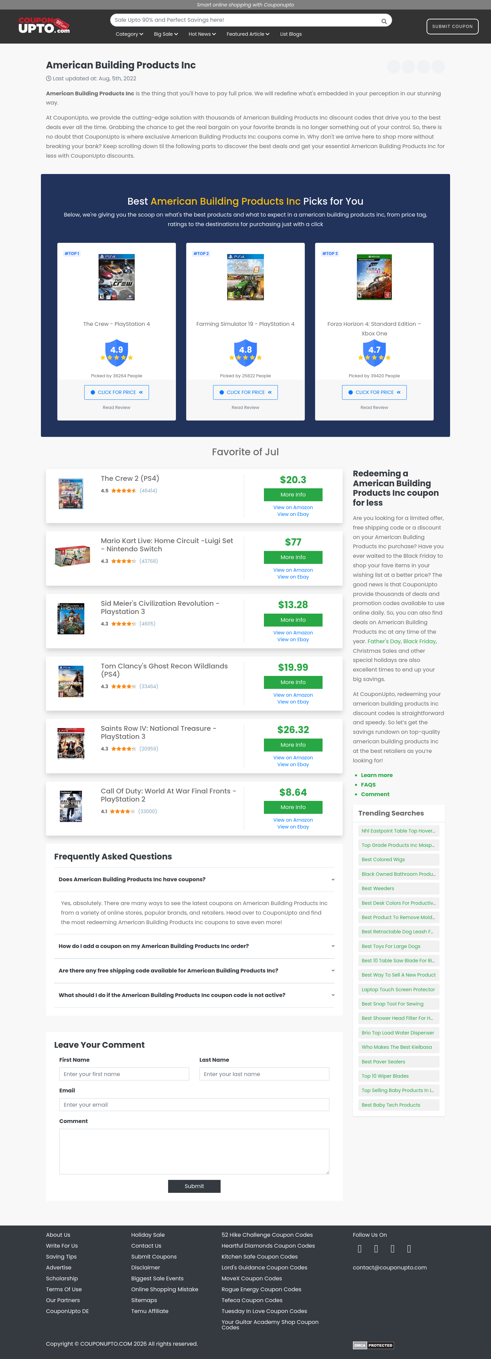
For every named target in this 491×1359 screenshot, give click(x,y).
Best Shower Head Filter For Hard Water (408, 1018)
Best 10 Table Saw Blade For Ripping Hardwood (417, 960)
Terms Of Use (64, 1289)
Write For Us (62, 1246)
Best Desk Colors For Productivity (400, 903)
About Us (58, 1235)
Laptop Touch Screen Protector (398, 989)
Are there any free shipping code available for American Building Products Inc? (168, 971)
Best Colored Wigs (383, 859)
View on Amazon (293, 507)
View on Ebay (293, 514)
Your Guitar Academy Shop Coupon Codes (270, 1324)
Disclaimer (145, 1267)
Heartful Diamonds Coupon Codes (268, 1246)
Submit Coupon (453, 27)
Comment (73, 1121)
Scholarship (62, 1278)
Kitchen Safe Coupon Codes (260, 1257)
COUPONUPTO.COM (106, 1344)
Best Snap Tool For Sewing (392, 1003)
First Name (74, 1060)
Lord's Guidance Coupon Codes (265, 1267)
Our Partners (63, 1300)
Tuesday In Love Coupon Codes (264, 1311)
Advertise (59, 1267)
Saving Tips (61, 1257)
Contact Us (146, 1246)
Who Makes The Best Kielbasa (397, 1047)
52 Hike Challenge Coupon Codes (267, 1235)
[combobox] (251, 20)
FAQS (368, 785)
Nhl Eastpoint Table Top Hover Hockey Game (414, 830)
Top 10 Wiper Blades (385, 1076)
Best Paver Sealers (383, 1061)
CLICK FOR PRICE (116, 392)
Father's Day (384, 641)
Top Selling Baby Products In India (402, 1090)
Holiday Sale (148, 1235)
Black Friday (419, 641)
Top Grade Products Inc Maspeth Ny (404, 845)
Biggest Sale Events (157, 1278)
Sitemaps (144, 1300)
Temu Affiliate (149, 1311)
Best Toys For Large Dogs (391, 946)
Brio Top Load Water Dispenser (398, 1032)
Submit (194, 1186)
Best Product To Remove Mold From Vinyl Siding (418, 917)
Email (67, 1090)
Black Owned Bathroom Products (401, 874)
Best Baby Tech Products (391, 1105)
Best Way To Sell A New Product (399, 974)
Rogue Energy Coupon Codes (261, 1289)
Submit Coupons (154, 1257)
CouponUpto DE (67, 1311)
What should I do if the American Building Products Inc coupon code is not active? (172, 995)
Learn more (377, 775)
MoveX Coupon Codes (252, 1278)
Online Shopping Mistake (164, 1289)
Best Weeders (378, 888)
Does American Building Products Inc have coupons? (132, 879)
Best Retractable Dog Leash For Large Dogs (412, 931)
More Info (293, 495)
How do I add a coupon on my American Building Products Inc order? (154, 946)
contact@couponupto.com (390, 1267)
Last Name (214, 1060)
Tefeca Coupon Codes (252, 1300)
